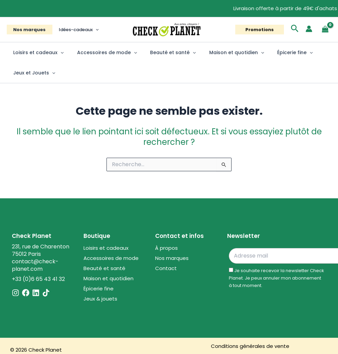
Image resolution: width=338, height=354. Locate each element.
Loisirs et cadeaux (36, 52)
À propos (166, 247)
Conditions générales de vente (250, 346)
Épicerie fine (278, 52)
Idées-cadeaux (72, 30)
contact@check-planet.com (35, 265)
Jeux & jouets (100, 298)
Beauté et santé (164, 52)
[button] (89, 30)
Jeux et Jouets (32, 73)
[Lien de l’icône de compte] (309, 28)
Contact (166, 268)
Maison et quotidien (223, 52)
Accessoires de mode (101, 52)
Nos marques (27, 29)
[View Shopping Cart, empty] (325, 30)
